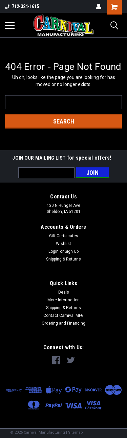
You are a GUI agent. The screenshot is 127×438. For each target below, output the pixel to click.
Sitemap (75, 432)
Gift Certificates (63, 236)
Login (53, 251)
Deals (63, 292)
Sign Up (72, 251)
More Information (63, 300)
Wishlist (63, 243)
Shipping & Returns (63, 259)
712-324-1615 (22, 6)
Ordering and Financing (63, 323)
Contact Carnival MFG (63, 315)
